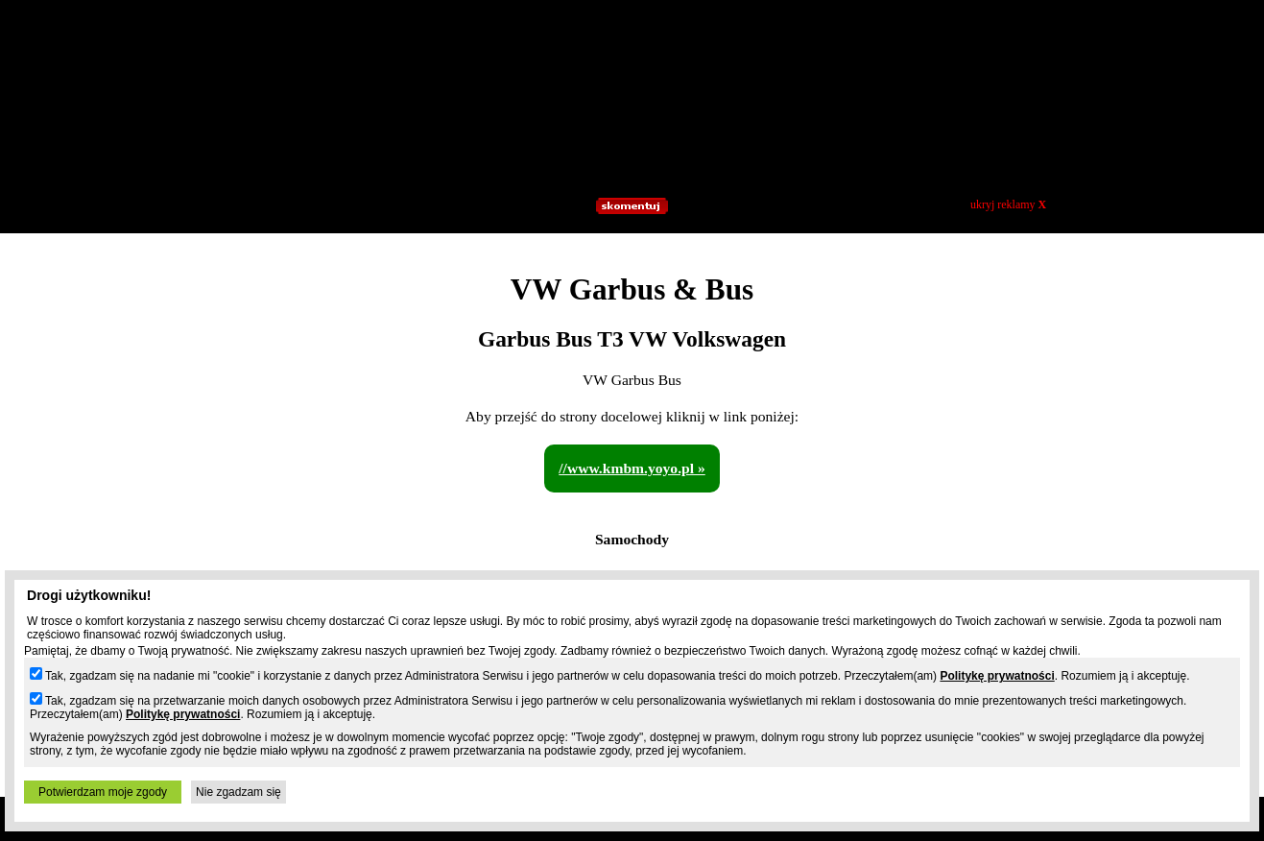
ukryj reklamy (1008, 204)
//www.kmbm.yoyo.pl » (632, 468)
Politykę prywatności (997, 676)
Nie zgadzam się (238, 792)
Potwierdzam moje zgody (102, 792)
